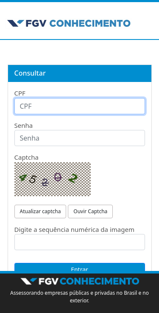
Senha (23, 125)
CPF (19, 93)
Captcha (26, 157)
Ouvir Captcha (90, 211)
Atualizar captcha (40, 211)
